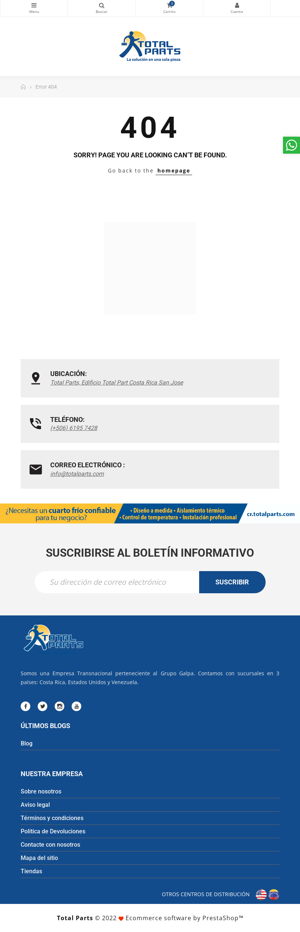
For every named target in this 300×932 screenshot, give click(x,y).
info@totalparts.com (77, 473)
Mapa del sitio (39, 857)
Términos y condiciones (52, 818)
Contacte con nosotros (50, 844)
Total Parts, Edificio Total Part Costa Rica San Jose (116, 382)
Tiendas (31, 871)
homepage (173, 170)
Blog (27, 743)
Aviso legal (35, 804)
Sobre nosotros (41, 791)
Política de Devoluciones (53, 831)
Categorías (34, 5)
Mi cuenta (236, 5)
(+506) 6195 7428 (73, 427)
